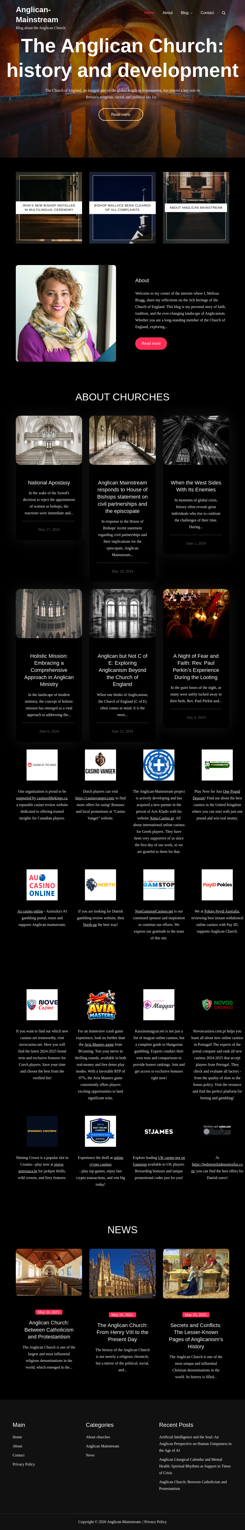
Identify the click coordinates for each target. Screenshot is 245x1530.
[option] (122, 79)
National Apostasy (49, 483)
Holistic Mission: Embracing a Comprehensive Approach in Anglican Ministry (49, 670)
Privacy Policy (24, 1464)
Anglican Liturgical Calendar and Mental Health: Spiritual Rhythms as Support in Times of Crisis (195, 1466)
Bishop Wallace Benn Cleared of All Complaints (122, 208)
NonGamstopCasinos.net (154, 911)
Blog (187, 13)
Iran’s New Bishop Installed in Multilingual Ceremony (49, 208)
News (90, 1455)
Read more (120, 114)
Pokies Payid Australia (221, 911)
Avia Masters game (99, 1044)
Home (149, 13)
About (168, 13)
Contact (207, 13)
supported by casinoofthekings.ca (41, 798)
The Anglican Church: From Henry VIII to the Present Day (122, 1332)
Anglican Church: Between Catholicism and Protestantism (48, 1330)
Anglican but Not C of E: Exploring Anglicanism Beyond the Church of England (122, 670)
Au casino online (30, 911)
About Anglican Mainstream (196, 207)
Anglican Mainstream (102, 1446)
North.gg (90, 925)
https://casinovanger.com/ (95, 798)
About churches (98, 1437)
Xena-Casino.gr (162, 818)
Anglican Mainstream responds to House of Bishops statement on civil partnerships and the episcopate (122, 497)
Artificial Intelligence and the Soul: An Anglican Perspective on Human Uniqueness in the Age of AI (195, 1443)
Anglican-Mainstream (123, 1522)
